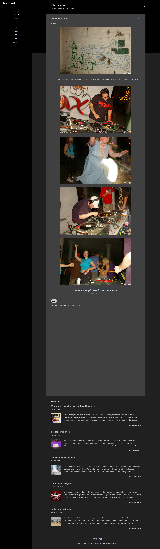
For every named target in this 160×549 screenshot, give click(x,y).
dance (16, 31)
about (16, 18)
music (54, 301)
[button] (139, 18)
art (16, 38)
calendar (16, 15)
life (16, 35)
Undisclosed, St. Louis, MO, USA (69, 305)
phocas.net (59, 5)
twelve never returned (61, 509)
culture (15, 42)
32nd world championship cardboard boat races (73, 406)
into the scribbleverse (61, 432)
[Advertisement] (96, 375)
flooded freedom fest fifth (63, 458)
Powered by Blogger (96, 539)
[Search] (144, 6)
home (16, 11)
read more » (135, 425)
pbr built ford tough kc (61, 483)
